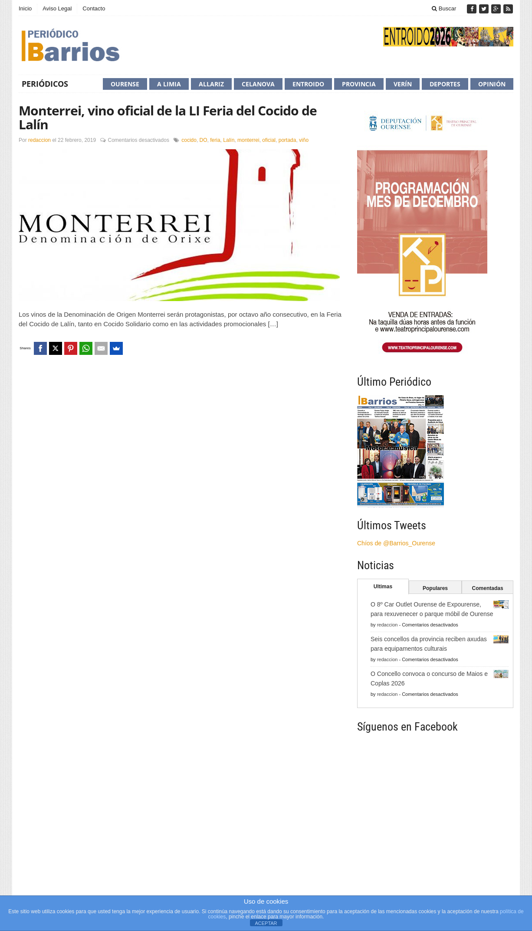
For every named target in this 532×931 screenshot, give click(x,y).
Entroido (308, 84)
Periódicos (45, 84)
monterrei (248, 140)
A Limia (169, 84)
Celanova (258, 84)
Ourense (125, 84)
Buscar (444, 8)
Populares (435, 588)
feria (215, 140)
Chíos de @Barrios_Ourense (396, 543)
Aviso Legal (57, 8)
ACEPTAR (266, 923)
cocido (189, 140)
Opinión (492, 84)
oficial (269, 140)
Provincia (359, 84)
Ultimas (383, 587)
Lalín (228, 140)
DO (203, 140)
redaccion (39, 140)
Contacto (93, 8)
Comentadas (487, 588)
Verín (403, 84)
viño (304, 140)
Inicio (25, 8)
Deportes (445, 84)
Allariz (211, 84)
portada (287, 140)
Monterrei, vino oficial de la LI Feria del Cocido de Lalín (168, 117)
